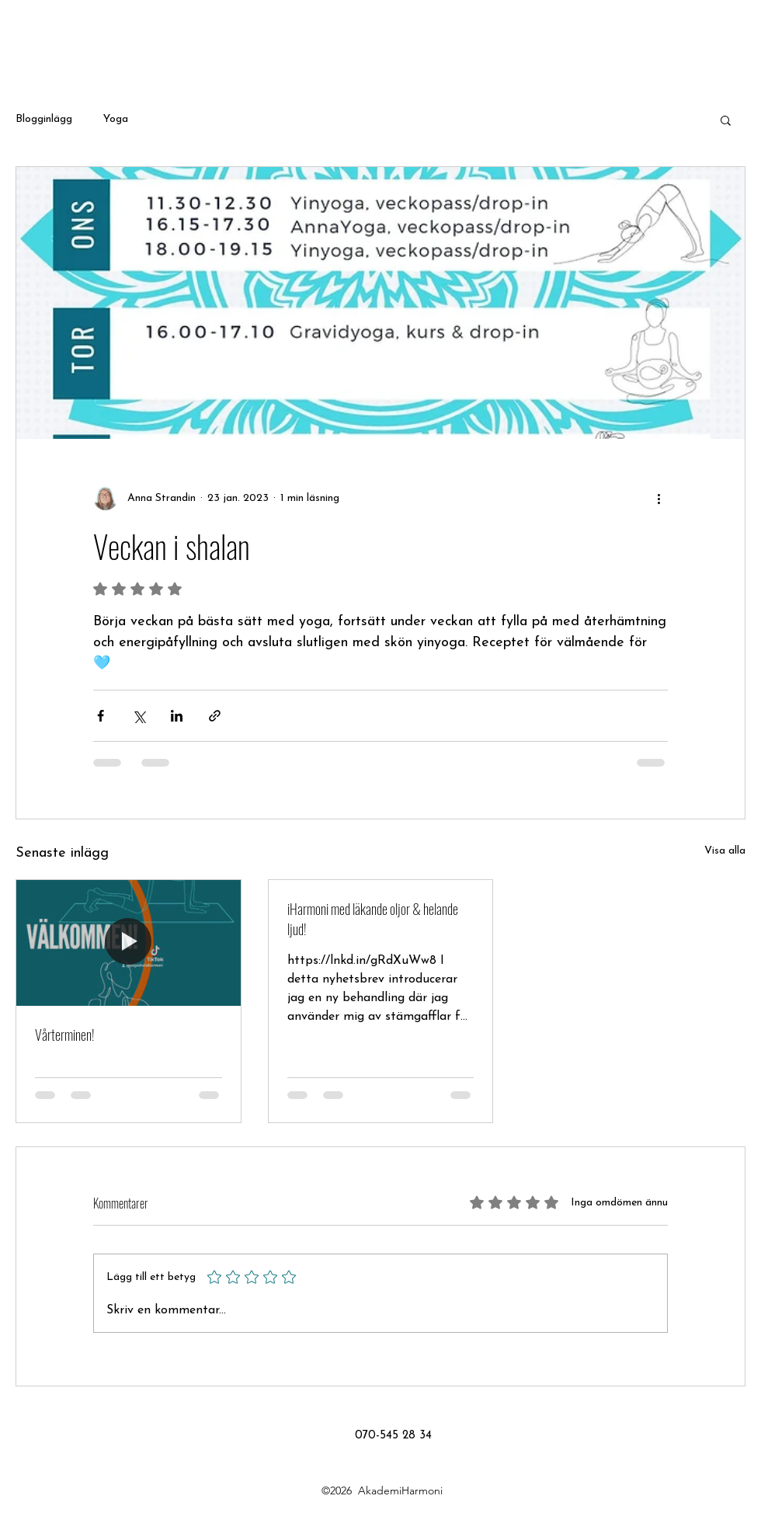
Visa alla (724, 851)
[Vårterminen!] (128, 943)
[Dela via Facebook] (100, 715)
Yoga (115, 119)
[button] (725, 119)
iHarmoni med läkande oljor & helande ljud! (372, 919)
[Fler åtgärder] (658, 498)
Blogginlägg (44, 119)
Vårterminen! (65, 1034)
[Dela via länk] (214, 715)
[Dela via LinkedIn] (176, 715)
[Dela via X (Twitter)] (138, 715)
